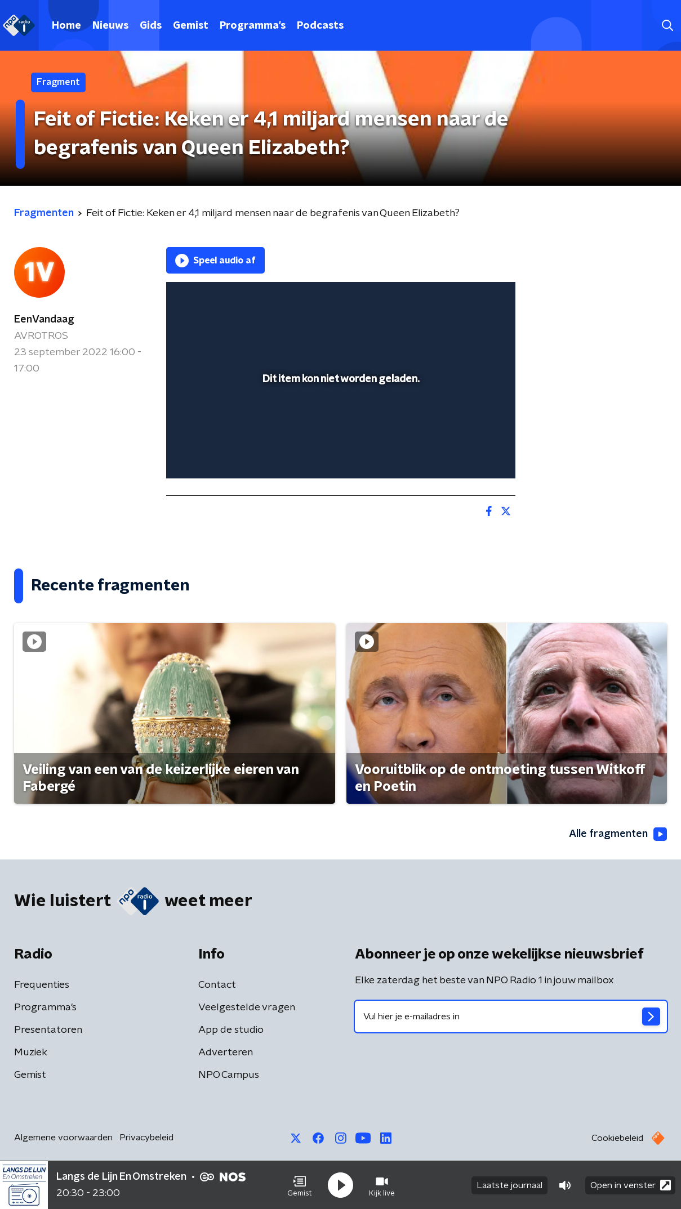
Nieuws (110, 26)
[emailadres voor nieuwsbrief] (511, 1016)
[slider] (339, 423)
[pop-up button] (465, 453)
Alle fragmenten (618, 834)
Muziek (30, 1052)
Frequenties (41, 985)
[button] (300, 1185)
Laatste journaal (509, 1185)
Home (66, 26)
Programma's (253, 26)
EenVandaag (44, 320)
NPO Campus (228, 1075)
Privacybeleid (146, 1137)
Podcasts (320, 26)
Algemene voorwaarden (63, 1137)
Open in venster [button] (630, 1185)
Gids (151, 26)
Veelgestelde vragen (246, 1007)
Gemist (190, 26)
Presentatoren (48, 1030)
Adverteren (225, 1052)
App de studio (231, 1030)
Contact (217, 985)
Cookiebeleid (617, 1138)
